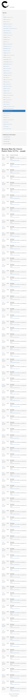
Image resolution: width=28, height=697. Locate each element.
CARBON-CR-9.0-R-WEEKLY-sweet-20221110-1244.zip (19, 492)
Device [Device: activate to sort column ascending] (3, 155)
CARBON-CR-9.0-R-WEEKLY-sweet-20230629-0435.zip (19, 404)
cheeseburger (7, 32)
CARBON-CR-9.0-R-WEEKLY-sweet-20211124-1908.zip (19, 631)
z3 (5, 126)
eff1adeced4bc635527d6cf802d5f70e (14, 217)
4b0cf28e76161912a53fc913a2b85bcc (15, 324)
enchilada (6, 39)
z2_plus (7, 124)
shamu (6, 101)
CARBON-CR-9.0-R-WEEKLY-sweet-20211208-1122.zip (19, 625)
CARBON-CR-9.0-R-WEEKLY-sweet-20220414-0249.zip (19, 581)
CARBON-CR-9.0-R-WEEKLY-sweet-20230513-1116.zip (19, 423)
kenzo (7, 68)
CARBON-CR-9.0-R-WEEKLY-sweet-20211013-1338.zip (19, 650)
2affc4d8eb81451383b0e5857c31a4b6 (15, 286)
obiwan (7, 86)
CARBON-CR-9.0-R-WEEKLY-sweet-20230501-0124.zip (19, 429)
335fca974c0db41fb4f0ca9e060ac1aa (14, 337)
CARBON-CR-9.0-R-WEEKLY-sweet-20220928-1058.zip (19, 511)
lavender (7, 72)
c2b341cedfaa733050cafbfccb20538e (14, 678)
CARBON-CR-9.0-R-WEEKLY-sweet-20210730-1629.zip (19, 682)
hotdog (6, 52)
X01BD (8, 17)
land (6, 70)
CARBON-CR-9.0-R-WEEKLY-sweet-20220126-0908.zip (19, 606)
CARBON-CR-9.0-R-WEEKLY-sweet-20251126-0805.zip (19, 183)
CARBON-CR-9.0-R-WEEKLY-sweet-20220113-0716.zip (19, 612)
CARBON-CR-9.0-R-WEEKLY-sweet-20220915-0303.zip (19, 524)
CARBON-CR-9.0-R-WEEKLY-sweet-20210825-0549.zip (19, 669)
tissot (6, 115)
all (3, 15)
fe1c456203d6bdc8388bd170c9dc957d (15, 299)
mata (6, 81)
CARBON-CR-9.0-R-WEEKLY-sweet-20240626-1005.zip (19, 290)
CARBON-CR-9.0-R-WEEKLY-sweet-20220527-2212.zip (19, 562)
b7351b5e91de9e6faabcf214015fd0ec (15, 305)
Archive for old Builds (7, 143)
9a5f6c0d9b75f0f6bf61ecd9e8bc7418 (14, 343)
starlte (8, 108)
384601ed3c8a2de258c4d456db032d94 (15, 375)
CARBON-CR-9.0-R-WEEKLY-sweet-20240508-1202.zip (19, 303)
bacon (6, 21)
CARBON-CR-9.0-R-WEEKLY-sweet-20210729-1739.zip (19, 688)
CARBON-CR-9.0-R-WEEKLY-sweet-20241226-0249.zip (19, 265)
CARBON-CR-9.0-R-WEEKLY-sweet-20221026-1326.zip (19, 499)
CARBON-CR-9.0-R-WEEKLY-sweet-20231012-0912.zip (19, 360)
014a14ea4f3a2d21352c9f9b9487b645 (15, 476)
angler (6, 19)
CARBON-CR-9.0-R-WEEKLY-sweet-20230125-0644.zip (19, 461)
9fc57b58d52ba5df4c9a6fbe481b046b (15, 608)
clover (7, 35)
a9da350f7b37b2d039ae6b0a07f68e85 (15, 406)
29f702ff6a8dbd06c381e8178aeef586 (15, 160)
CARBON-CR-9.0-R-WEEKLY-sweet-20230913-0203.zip (19, 372)
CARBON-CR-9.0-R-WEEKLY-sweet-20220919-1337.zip (19, 518)
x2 (6, 121)
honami (6, 50)
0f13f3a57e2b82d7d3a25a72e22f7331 (15, 280)
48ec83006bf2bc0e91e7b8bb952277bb (15, 368)
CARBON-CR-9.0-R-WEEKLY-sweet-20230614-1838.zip (19, 410)
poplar (6, 97)
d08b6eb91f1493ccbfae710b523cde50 (15, 659)
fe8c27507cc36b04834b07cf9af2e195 (14, 665)
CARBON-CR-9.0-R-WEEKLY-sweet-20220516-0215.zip (19, 568)
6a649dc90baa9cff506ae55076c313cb (14, 166)
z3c (7, 128)
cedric (6, 30)
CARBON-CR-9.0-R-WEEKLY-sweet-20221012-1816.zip (19, 505)
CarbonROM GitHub (6, 137)
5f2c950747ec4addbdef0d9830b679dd (15, 545)
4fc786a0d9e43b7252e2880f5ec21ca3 (15, 564)
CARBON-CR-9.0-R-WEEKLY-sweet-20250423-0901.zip (19, 227)
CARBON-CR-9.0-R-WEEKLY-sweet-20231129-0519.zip (19, 341)
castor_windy (10, 28)
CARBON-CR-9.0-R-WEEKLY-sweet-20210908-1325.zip (19, 663)
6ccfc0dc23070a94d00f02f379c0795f (14, 425)
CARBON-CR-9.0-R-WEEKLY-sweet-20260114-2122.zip (19, 164)
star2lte (8, 106)
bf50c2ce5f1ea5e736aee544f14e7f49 (14, 438)
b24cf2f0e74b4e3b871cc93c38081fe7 (14, 646)
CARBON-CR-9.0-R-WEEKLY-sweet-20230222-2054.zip (19, 448)
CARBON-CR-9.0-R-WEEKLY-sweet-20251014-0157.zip (19, 202)
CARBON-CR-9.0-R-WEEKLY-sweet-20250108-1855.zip (19, 259)
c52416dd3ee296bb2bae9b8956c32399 (15, 690)
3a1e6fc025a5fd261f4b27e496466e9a (15, 526)
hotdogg (8, 55)
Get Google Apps (6, 141)
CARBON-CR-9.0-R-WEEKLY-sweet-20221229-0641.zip (19, 473)
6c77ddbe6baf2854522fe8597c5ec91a (15, 621)
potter (7, 99)
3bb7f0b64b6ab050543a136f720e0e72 (15, 242)
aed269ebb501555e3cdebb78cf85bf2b (15, 255)
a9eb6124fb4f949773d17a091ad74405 (15, 577)
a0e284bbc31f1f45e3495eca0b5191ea (15, 419)
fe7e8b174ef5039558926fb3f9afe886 (15, 236)
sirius (6, 104)
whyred (8, 119)
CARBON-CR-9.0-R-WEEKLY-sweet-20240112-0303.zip (19, 328)
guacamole (7, 46)
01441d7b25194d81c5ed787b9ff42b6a (15, 482)
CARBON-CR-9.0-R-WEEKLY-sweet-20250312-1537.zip (19, 246)
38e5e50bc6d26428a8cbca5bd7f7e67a (15, 671)
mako (6, 77)
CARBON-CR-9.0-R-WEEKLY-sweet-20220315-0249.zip (19, 593)
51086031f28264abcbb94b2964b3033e (15, 179)
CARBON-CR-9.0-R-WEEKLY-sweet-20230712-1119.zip (19, 398)
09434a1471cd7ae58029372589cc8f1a (15, 539)
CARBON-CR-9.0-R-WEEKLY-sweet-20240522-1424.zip (19, 297)
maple (7, 79)
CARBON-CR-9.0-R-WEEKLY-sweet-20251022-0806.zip (19, 196)
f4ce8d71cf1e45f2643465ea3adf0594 (14, 570)
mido (7, 84)
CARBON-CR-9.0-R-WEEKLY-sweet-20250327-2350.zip (19, 240)
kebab (6, 66)
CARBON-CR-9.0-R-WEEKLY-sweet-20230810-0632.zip (19, 385)
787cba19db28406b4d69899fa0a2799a (15, 387)
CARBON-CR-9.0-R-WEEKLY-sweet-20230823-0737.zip (19, 379)
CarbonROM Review (6, 139)
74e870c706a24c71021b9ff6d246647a (15, 501)
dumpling (6, 37)
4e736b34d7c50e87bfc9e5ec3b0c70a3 (15, 652)
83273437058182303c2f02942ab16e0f (15, 520)
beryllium (7, 23)
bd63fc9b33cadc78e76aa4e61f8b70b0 (15, 558)
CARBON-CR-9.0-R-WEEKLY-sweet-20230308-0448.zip (19, 442)
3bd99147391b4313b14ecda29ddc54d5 (15, 349)
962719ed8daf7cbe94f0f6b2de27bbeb (15, 589)
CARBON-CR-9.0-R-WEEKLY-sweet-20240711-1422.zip (19, 284)
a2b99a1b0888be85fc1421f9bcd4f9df (15, 362)
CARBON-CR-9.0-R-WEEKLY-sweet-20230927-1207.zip (19, 366)
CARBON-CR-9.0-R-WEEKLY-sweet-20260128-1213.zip (19, 158)
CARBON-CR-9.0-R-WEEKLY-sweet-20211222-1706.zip (19, 619)
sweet (8, 110)
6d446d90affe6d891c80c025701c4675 (15, 400)
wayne (6, 117)
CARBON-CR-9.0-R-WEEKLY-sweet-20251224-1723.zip (19, 170)
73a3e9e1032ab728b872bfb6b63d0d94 (15, 602)
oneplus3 (7, 93)
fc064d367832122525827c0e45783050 (15, 267)
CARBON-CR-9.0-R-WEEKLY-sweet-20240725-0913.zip (19, 278)
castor (7, 26)
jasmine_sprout (7, 64)
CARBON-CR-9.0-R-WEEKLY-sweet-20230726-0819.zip (19, 391)
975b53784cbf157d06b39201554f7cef (15, 684)
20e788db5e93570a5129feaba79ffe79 (15, 204)
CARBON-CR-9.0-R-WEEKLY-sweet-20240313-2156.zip (19, 316)
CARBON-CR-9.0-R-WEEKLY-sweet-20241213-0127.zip (19, 271)
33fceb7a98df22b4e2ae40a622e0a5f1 (15, 318)
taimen (7, 113)
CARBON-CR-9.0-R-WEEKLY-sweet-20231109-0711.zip (19, 347)
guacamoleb (7, 48)
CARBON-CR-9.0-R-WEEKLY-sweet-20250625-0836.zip (19, 221)
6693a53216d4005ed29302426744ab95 (15, 457)
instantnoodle (7, 59)
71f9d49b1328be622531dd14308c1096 (15, 261)
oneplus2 (6, 90)
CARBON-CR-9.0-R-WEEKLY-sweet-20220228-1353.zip (19, 600)
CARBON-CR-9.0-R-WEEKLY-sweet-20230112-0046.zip (19, 467)
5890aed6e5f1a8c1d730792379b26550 (15, 185)
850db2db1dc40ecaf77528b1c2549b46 (15, 507)
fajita (6, 41)
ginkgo (8, 44)
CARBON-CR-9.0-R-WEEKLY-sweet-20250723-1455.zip (19, 208)
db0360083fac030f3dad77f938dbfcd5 (15, 469)
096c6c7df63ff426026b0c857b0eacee (14, 356)
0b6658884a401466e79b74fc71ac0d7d (15, 551)
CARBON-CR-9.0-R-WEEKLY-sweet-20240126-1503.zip (19, 322)
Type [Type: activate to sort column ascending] (7, 155)
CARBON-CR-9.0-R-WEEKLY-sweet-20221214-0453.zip (19, 480)
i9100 (7, 57)
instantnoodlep (8, 61)
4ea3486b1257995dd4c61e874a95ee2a (15, 583)
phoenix (8, 95)
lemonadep (7, 75)
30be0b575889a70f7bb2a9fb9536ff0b (15, 463)
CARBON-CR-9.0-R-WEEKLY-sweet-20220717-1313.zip (19, 543)
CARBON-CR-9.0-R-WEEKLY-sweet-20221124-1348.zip (19, 486)
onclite (6, 88)
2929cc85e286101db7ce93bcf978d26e (15, 640)
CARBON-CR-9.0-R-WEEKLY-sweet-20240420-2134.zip (19, 309)
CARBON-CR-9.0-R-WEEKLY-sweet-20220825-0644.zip (19, 530)
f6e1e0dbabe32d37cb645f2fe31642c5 (15, 223)
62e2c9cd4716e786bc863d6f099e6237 (15, 198)
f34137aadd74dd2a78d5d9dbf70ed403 (15, 450)
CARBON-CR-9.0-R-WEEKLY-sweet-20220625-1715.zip (19, 549)
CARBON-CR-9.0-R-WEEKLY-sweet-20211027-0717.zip (19, 644)
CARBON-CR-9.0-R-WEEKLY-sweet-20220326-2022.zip (19, 587)
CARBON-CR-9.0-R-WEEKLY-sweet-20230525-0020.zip (19, 417)
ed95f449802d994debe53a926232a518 (15, 248)
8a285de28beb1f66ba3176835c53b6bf (15, 381)
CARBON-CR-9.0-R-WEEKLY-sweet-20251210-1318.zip (19, 177)
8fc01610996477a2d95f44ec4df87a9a (15, 488)
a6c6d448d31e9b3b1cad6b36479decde (15, 444)
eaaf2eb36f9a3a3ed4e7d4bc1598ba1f (14, 627)
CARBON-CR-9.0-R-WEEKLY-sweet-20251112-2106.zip (19, 189)
